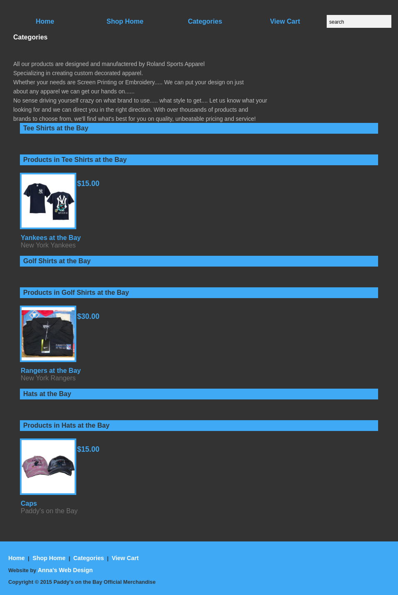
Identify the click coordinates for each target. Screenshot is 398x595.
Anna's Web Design (65, 570)
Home (17, 558)
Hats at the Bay (47, 393)
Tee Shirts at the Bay (55, 128)
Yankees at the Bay (51, 237)
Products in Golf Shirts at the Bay (76, 292)
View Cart (124, 558)
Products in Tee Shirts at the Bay (75, 159)
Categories (89, 558)
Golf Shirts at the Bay (57, 260)
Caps (29, 503)
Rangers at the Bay (51, 370)
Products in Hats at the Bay (66, 425)
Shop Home (49, 558)
